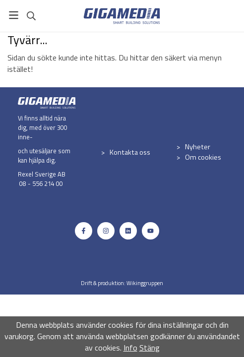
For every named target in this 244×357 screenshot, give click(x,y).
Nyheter (197, 146)
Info (130, 348)
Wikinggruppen (144, 283)
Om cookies (203, 157)
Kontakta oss (130, 152)
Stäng (149, 348)
